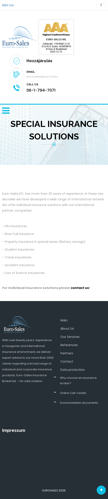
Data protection (72, 370)
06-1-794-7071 (41, 90)
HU (12, 5)
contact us (80, 288)
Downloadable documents (79, 403)
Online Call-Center (73, 393)
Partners (66, 353)
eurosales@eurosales (42, 77)
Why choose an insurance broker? (78, 380)
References (69, 345)
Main (64, 320)
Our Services (70, 337)
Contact (66, 361)
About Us (67, 328)
